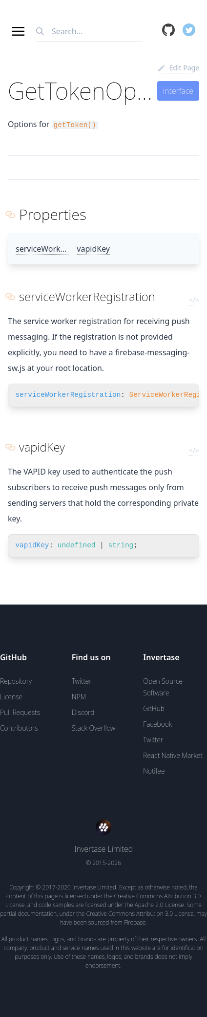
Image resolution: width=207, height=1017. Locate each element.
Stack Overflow (93, 728)
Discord (83, 712)
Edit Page (178, 67)
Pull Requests (20, 712)
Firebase (134, 922)
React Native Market (173, 755)
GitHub (154, 708)
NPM (79, 696)
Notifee (154, 771)
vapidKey (93, 248)
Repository (16, 681)
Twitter (82, 681)
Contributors (19, 728)
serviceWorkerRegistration (64, 248)
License (11, 696)
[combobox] (89, 32)
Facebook (157, 724)
